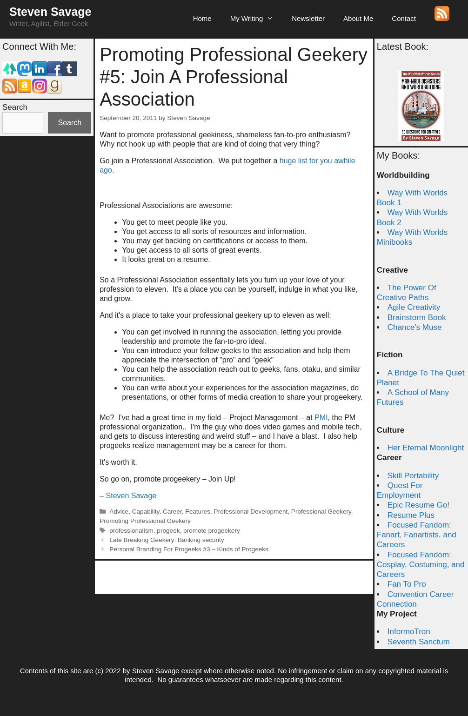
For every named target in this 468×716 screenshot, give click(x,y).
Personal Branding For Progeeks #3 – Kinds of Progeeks (188, 549)
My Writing (256, 19)
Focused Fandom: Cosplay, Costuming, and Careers (421, 564)
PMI (321, 418)
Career (172, 511)
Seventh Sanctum (419, 641)
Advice (118, 511)
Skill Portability (413, 475)
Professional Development (251, 511)
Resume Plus (411, 515)
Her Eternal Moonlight (426, 447)
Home (202, 18)
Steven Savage (50, 11)
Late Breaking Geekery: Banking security (166, 539)
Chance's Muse (415, 327)
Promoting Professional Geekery (145, 520)
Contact (404, 18)
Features (197, 511)
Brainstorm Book (417, 317)
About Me (358, 18)
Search (14, 107)
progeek (168, 530)
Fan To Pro (407, 584)
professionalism (131, 530)
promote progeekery (211, 530)
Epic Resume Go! (418, 505)
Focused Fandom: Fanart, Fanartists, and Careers (416, 535)
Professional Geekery (321, 511)
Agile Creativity (414, 307)
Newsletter (308, 18)
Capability (146, 511)
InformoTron (409, 631)
